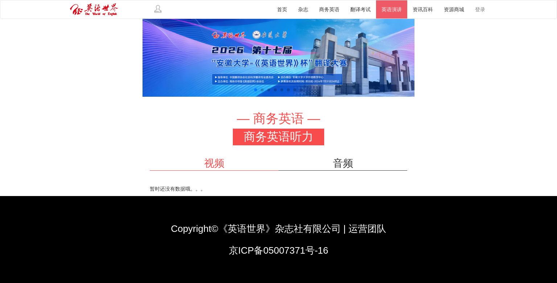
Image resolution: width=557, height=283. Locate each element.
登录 (480, 9)
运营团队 (367, 228)
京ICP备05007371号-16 (279, 250)
